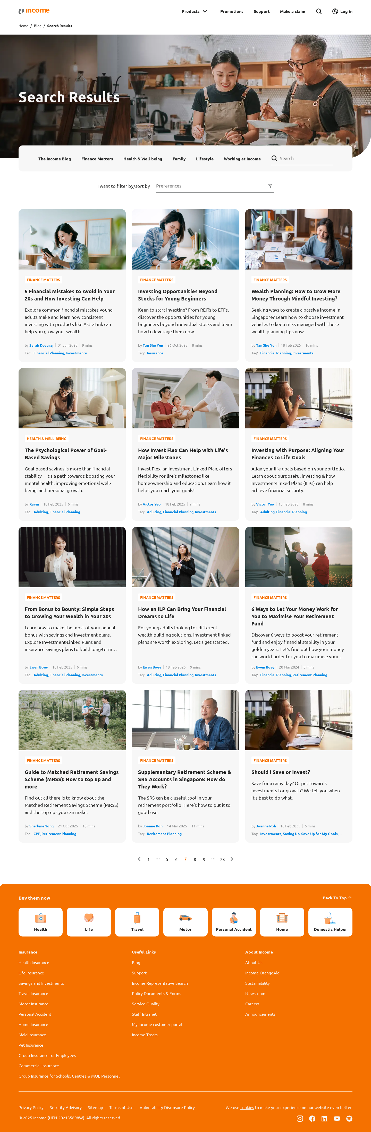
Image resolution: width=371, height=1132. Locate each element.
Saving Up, (292, 833)
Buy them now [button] (34, 898)
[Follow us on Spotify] (349, 1118)
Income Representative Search (160, 983)
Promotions (231, 11)
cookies (247, 1107)
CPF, (37, 833)
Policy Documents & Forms (156, 993)
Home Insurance (33, 1024)
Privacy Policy (31, 1107)
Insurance (155, 353)
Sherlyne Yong (41, 826)
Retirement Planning (309, 674)
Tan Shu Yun (153, 345)
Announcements (260, 1013)
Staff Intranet (144, 1013)
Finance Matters (97, 158)
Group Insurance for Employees (47, 1055)
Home (23, 25)
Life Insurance (31, 972)
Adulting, (41, 511)
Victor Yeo (152, 504)
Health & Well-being (142, 158)
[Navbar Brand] (34, 11)
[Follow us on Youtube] (337, 1118)
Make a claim (292, 11)
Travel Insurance (33, 993)
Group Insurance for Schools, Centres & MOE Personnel (69, 1075)
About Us (253, 962)
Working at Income (242, 158)
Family (179, 158)
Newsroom (255, 993)
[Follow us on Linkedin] (325, 1118)
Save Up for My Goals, (320, 833)
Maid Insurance (32, 1034)
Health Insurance (34, 962)
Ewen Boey (38, 667)
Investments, (271, 833)
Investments (76, 353)
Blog (37, 25)
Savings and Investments (41, 983)
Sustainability (257, 983)
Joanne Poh (153, 826)
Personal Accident (35, 1013)
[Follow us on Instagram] (300, 1118)
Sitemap (95, 1107)
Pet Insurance (31, 1044)
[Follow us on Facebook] (312, 1118)
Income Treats (145, 1034)
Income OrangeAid (262, 972)
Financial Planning (64, 511)
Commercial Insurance (39, 1065)
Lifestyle (205, 158)
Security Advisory (66, 1107)
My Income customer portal (157, 1024)
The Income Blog (54, 158)
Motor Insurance (33, 1003)
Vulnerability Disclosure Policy (167, 1107)
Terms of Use (121, 1107)
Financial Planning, (49, 353)
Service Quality (145, 1003)
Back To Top (337, 897)
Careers (252, 1003)
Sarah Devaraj (41, 345)
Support (262, 11)
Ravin (34, 504)
